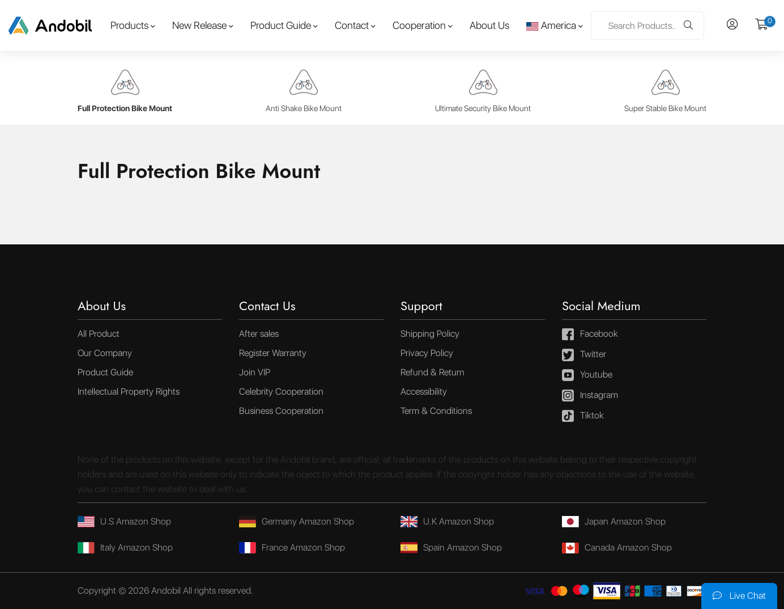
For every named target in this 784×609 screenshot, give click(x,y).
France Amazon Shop (292, 547)
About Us (489, 25)
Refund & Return (432, 372)
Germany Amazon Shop (296, 521)
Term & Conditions (436, 410)
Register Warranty (272, 353)
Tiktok (583, 416)
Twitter (584, 355)
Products (129, 25)
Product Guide (280, 25)
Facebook (590, 334)
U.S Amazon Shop (124, 521)
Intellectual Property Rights (129, 391)
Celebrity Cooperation (281, 391)
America (551, 25)
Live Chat (739, 595)
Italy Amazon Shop (125, 547)
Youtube (587, 375)
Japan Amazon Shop (614, 521)
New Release (199, 25)
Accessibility (423, 391)
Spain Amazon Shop (451, 547)
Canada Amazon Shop (617, 547)
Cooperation (419, 25)
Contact (352, 25)
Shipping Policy (429, 333)
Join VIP (254, 372)
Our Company (105, 353)
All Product (99, 333)
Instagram (590, 396)
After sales (259, 333)
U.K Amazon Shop (447, 521)
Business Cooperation (281, 410)
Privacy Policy (426, 353)
